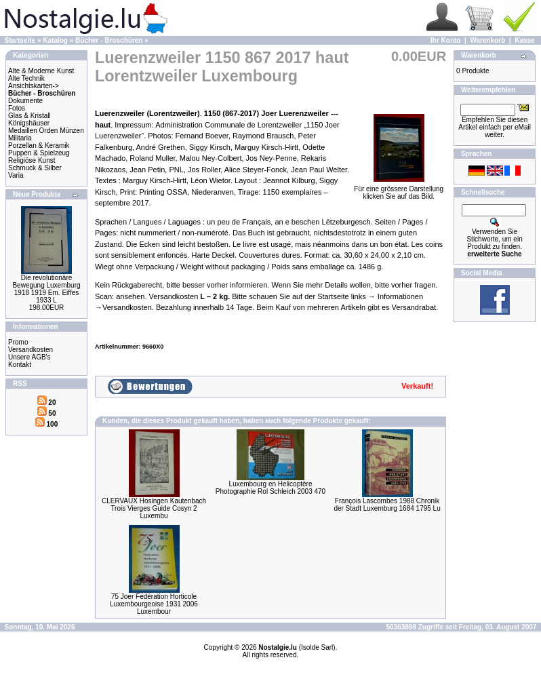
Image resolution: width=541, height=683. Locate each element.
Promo (18, 342)
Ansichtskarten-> (33, 86)
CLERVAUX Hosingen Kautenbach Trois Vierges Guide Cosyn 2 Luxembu (154, 508)
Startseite (20, 40)
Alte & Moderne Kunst (41, 71)
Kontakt (19, 364)
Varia (16, 175)
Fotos (16, 108)
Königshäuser (28, 123)
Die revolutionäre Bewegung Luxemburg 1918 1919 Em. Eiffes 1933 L (46, 289)
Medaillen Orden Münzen (46, 130)
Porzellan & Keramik (39, 145)
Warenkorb (487, 40)
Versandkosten (30, 349)
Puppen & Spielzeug (39, 153)
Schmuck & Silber (35, 168)
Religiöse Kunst (31, 160)
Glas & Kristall (29, 115)
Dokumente (25, 100)
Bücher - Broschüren (108, 40)
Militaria (19, 138)
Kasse (524, 40)
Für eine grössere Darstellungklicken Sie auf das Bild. (398, 189)
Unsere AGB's (29, 357)
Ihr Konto (445, 40)
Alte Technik (26, 78)
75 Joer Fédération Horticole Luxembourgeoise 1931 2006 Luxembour (154, 604)
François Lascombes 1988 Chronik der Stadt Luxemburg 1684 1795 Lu (387, 504)
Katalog (55, 40)
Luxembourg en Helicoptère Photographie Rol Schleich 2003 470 (270, 487)
